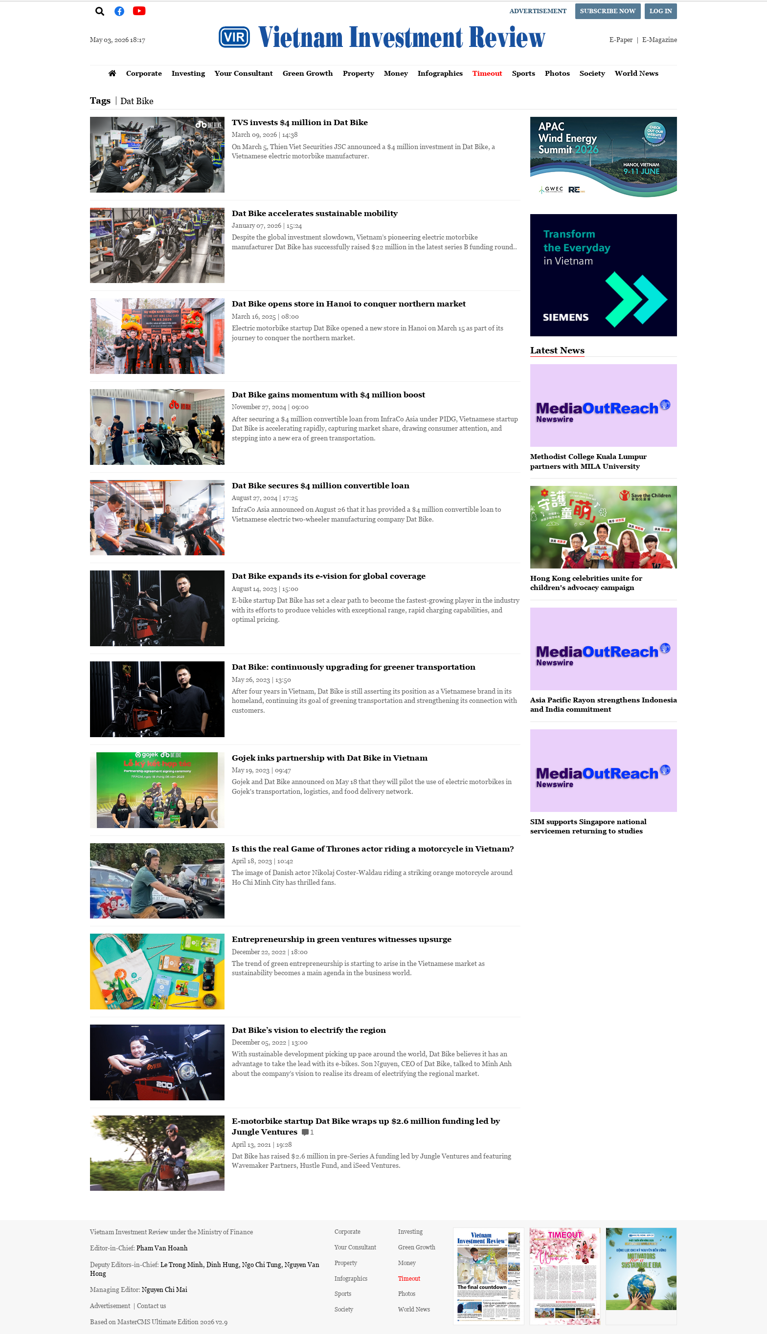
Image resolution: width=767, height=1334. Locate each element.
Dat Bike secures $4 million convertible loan (320, 485)
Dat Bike (137, 101)
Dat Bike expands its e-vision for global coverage (329, 575)
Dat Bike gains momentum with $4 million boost (328, 394)
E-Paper (620, 39)
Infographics (440, 73)
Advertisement (538, 11)
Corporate (144, 73)
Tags (100, 100)
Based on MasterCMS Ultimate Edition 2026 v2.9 (158, 1321)
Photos (557, 73)
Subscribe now (608, 11)
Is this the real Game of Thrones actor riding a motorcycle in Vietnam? (373, 848)
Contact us (151, 1305)
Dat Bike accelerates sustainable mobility (315, 213)
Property (358, 73)
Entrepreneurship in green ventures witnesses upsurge (341, 939)
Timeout (487, 73)
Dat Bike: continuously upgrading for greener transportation (353, 666)
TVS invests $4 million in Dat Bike (300, 122)
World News (636, 73)
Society (592, 73)
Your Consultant (244, 73)
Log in (661, 11)
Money (396, 73)
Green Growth (308, 73)
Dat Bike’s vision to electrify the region (309, 1030)
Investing (188, 73)
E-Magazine (659, 39)
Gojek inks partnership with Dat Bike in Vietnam (330, 757)
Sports (523, 73)
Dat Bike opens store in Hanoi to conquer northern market (349, 303)
